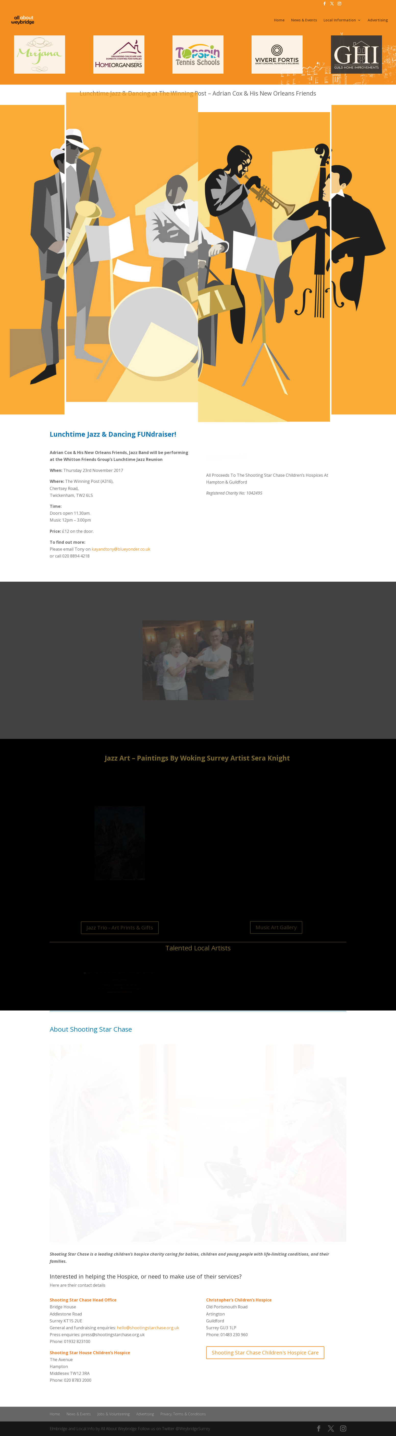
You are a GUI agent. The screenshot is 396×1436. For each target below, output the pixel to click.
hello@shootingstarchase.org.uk (148, 1328)
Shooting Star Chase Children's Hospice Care (265, 1352)
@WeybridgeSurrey (193, 1428)
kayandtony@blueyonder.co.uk (121, 549)
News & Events (304, 20)
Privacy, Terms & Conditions (183, 1414)
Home (279, 20)
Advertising (378, 20)
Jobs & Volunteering (113, 1414)
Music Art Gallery (276, 927)
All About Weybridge (119, 1428)
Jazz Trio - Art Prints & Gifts (119, 927)
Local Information (340, 20)
